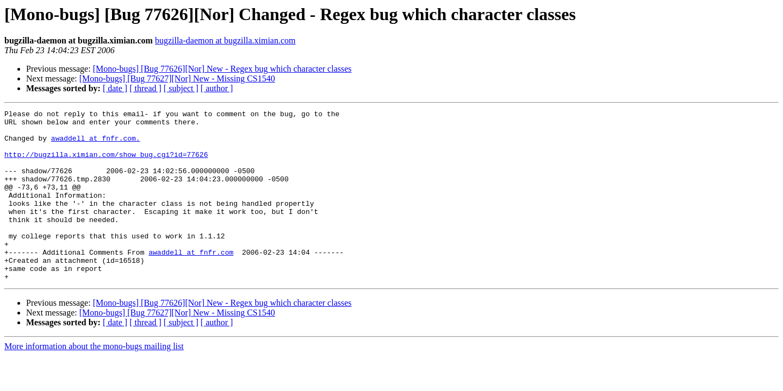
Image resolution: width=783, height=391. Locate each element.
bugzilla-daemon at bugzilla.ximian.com (225, 40)
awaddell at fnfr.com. (95, 144)
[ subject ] (181, 88)
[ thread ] (145, 88)
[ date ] (115, 88)
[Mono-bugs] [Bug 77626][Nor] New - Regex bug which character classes (222, 68)
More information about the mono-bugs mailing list (94, 380)
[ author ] (217, 88)
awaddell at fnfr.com (190, 281)
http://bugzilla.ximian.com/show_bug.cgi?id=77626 (106, 164)
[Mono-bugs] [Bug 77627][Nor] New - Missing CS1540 (177, 78)
